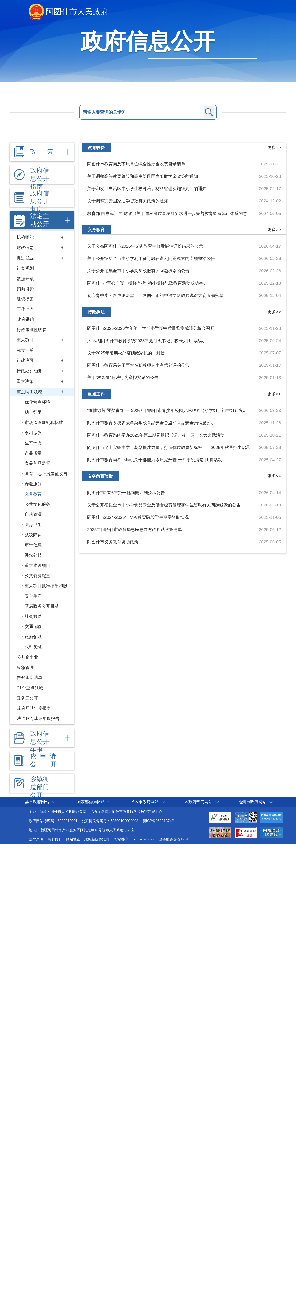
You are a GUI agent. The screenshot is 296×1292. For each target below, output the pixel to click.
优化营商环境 (37, 402)
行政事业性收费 (32, 329)
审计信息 (33, 545)
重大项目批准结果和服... (48, 585)
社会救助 (33, 616)
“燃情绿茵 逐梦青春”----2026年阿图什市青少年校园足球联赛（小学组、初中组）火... (166, 410)
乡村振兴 (33, 433)
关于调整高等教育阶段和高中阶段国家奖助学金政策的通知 (142, 176)
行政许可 (25, 360)
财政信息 (25, 247)
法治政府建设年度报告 (38, 718)
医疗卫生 (33, 524)
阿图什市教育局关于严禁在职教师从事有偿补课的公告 (138, 365)
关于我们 (54, 839)
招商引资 (25, 288)
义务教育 (33, 494)
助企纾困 (33, 412)
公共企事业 (27, 657)
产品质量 (33, 453)
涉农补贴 (33, 555)
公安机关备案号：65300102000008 (110, 821)
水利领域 (33, 647)
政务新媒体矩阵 (96, 839)
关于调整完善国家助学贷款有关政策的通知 (127, 201)
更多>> (274, 147)
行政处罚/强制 (30, 371)
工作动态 (25, 309)
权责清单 (25, 350)
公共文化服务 (37, 504)
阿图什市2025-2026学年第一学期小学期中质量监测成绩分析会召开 (150, 328)
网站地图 (73, 839)
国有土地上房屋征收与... (48, 473)
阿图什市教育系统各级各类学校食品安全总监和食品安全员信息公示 (151, 422)
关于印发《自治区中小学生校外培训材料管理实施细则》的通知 (147, 188)
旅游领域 (33, 636)
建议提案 (25, 299)
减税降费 (33, 534)
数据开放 (25, 278)
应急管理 (25, 667)
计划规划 (25, 268)
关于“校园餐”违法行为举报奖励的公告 (122, 377)
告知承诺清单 (29, 677)
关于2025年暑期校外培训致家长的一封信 (126, 353)
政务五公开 (27, 698)
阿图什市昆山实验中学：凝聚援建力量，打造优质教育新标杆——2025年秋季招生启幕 (168, 447)
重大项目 (25, 339)
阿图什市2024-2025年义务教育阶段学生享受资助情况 (138, 517)
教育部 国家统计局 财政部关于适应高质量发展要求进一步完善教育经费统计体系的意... (169, 213)
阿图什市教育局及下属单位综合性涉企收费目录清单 (136, 164)
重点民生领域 (29, 391)
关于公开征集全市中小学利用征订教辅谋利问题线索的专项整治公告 (151, 258)
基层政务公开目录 (42, 606)
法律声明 (36, 839)
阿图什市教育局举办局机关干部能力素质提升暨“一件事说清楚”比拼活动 (154, 459)
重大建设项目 (37, 565)
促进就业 (25, 258)
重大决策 (25, 381)
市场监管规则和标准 (44, 422)
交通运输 (33, 626)
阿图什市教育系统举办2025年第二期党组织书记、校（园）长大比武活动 (156, 435)
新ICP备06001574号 (158, 821)
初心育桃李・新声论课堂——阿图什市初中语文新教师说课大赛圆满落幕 (155, 295)
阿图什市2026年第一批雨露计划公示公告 (126, 492)
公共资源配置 (37, 575)
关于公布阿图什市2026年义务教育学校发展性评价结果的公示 (145, 246)
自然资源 (33, 514)
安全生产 (33, 596)
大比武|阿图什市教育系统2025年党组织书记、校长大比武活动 (146, 340)
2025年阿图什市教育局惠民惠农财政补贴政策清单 (134, 529)
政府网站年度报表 (34, 708)
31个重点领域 (30, 688)
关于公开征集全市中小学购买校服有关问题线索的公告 (138, 270)
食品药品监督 (37, 463)
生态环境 (33, 443)
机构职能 (25, 237)
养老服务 (33, 483)
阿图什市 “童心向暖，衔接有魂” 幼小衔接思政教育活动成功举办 (147, 283)
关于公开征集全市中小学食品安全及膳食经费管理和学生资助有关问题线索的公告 (164, 505)
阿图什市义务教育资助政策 (112, 542)
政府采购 (25, 319)
